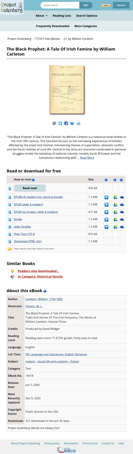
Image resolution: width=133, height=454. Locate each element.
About (42, 16)
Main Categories (85, 26)
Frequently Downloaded (52, 26)
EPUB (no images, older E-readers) (36, 212)
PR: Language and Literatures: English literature (56, 354)
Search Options (86, 16)
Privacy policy (52, 443)
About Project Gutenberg (25, 443)
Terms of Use (89, 443)
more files (31, 248)
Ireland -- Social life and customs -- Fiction (52, 361)
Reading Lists (62, 16)
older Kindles (22, 227)
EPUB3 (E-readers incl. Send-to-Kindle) (38, 197)
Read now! (30, 188)
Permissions (71, 443)
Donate (121, 5)
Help (121, 443)
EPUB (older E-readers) (28, 204)
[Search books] (60, 5)
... (85, 158)
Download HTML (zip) (27, 241)
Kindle (18, 219)
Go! (85, 5)
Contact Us (108, 443)
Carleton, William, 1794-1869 (44, 299)
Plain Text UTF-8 (24, 234)
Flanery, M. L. (34, 306)
